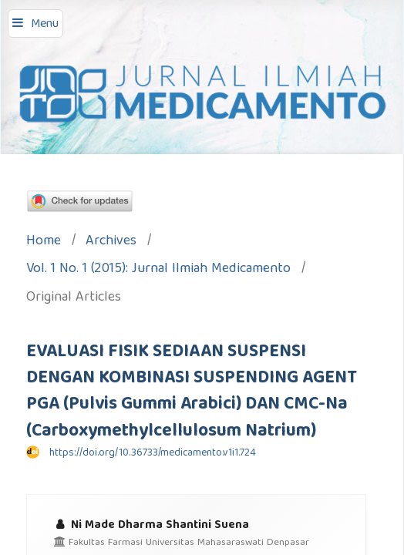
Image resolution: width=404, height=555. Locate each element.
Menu (45, 24)
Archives (111, 242)
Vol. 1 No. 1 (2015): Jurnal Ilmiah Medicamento (158, 270)
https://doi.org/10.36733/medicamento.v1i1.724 (152, 453)
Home (43, 242)
